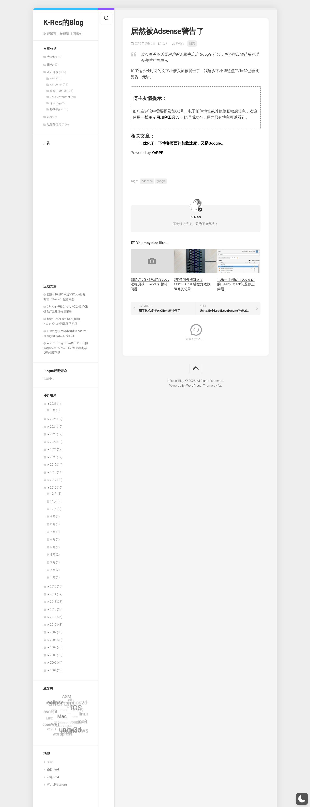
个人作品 (55, 103)
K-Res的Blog (63, 22)
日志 (50, 64)
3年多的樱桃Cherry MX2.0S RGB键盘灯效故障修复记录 (192, 284)
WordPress (193, 385)
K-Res (180, 43)
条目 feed (53, 769)
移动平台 (55, 109)
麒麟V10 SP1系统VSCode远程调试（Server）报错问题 (150, 284)
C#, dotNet (56, 84)
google (160, 181)
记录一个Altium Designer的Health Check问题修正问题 (236, 284)
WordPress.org (57, 784)
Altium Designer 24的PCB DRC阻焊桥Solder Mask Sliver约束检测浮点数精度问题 (65, 348)
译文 (50, 117)
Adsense (147, 181)
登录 (50, 762)
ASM (53, 78)
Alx (220, 385)
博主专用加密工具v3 (162, 117)
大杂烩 (51, 56)
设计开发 (52, 72)
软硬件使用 (54, 124)
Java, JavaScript (60, 96)
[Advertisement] (59, 209)
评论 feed (53, 777)
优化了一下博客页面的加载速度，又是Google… (183, 143)
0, (165, 43)
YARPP (158, 152)
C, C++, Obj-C (58, 90)
